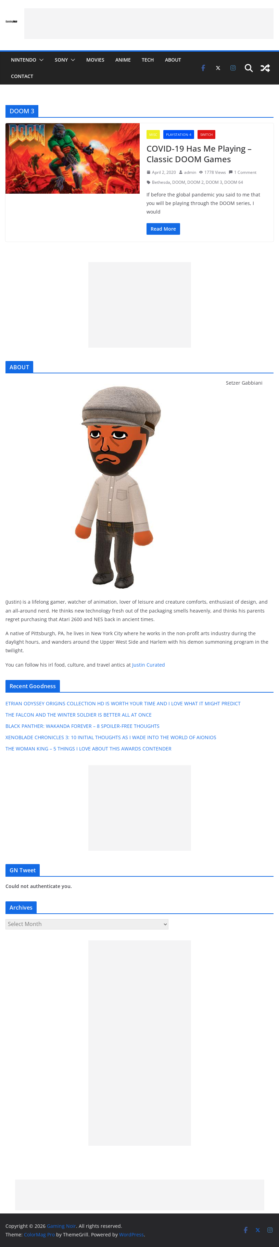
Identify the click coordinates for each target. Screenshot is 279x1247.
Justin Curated (148, 664)
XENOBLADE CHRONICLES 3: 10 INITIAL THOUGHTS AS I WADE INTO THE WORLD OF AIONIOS (110, 737)
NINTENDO (23, 59)
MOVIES (95, 59)
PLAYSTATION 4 (178, 134)
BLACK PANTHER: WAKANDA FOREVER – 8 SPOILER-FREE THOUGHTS (82, 726)
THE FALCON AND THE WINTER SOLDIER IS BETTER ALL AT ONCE (78, 714)
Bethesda (161, 182)
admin (190, 172)
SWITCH (206, 134)
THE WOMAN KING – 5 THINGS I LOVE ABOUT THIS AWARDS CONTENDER (88, 748)
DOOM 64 (233, 182)
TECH (148, 59)
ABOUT (173, 59)
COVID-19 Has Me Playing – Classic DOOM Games (199, 154)
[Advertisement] (149, 23)
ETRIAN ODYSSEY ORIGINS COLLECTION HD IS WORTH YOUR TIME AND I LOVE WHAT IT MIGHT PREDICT (123, 703)
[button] (40, 60)
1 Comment (242, 172)
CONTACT (22, 76)
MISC (153, 134)
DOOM (178, 182)
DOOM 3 (214, 182)
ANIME (123, 59)
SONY (61, 59)
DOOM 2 (195, 182)
